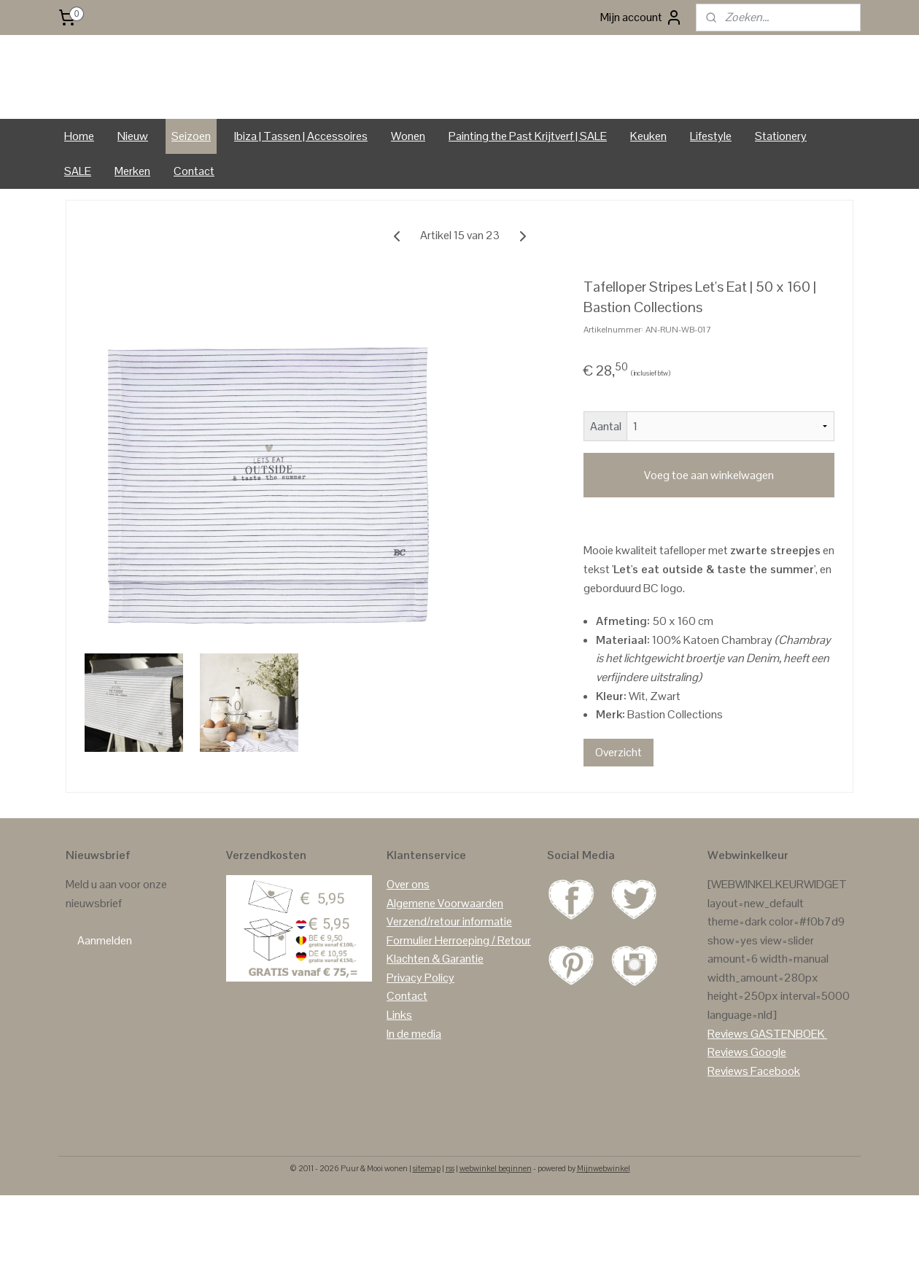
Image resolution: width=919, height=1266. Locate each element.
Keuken (648, 198)
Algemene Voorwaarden (445, 965)
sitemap (427, 1231)
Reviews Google (746, 1114)
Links (399, 1077)
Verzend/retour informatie (449, 984)
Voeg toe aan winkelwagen (709, 537)
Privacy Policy (420, 1039)
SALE (77, 233)
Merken (132, 233)
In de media (414, 1095)
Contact (194, 233)
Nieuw (132, 198)
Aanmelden (104, 1003)
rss (450, 1231)
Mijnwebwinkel (603, 1231)
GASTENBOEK (787, 1095)
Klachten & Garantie (435, 1021)
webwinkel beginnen (496, 1231)
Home (79, 198)
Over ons (408, 946)
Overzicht (618, 814)
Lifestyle (711, 198)
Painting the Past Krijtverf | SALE (528, 198)
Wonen (408, 198)
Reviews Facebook (753, 1133)
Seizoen (191, 198)
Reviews (727, 1095)
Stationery (781, 198)
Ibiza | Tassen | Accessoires (301, 198)
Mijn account (641, 17)
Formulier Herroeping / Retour (459, 1002)
